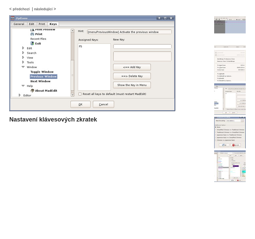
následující (43, 9)
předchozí (21, 9)
